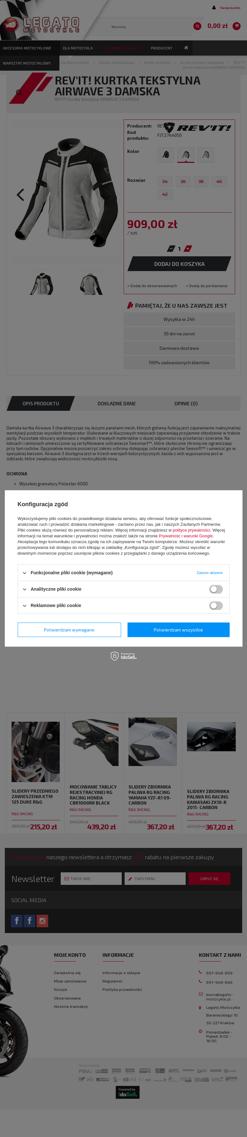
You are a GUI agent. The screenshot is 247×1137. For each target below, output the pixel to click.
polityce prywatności (191, 530)
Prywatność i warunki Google (186, 535)
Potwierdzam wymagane (69, 629)
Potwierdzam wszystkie (178, 629)
